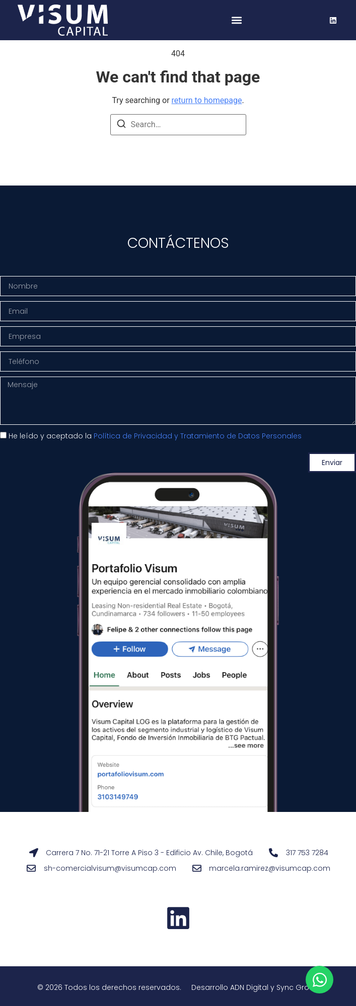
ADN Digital (249, 987)
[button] (237, 20)
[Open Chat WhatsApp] (319, 979)
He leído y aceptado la (155, 436)
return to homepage (207, 100)
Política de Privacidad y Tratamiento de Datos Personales (198, 436)
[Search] (121, 125)
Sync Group (297, 987)
